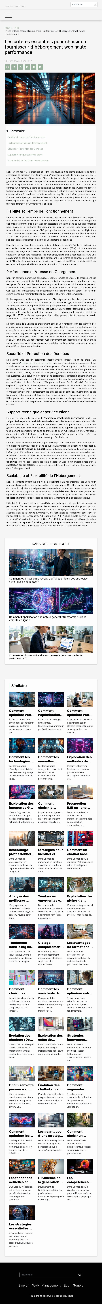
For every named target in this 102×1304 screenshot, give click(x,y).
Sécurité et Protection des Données (25, 148)
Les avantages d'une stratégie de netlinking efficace (50, 1138)
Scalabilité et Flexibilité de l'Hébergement (28, 160)
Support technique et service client (25, 154)
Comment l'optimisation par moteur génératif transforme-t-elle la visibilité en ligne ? (47, 618)
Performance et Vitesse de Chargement (27, 142)
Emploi (23, 1285)
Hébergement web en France (36, 363)
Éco (66, 1285)
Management (51, 1285)
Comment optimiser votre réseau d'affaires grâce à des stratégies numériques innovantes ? (48, 580)
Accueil (8, 27)
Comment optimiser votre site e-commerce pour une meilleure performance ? (45, 657)
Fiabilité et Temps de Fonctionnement (26, 137)
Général (78, 1285)
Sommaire (17, 131)
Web (16, 27)
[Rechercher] (84, 4)
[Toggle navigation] (8, 15)
